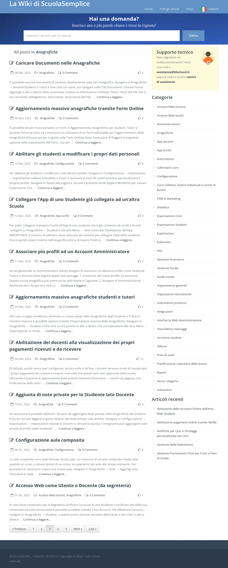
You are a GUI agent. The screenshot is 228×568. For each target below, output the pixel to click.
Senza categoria (167, 381)
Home (149, 9)
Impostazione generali (172, 285)
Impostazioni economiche (174, 294)
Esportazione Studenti (172, 225)
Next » (78, 529)
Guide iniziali (165, 277)
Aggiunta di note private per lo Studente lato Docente (71, 395)
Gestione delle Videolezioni (175, 445)
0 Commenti (70, 73)
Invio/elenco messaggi (172, 329)
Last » (92, 529)
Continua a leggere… (110, 97)
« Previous (19, 529)
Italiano (214, 9)
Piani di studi (165, 355)
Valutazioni (164, 390)
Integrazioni (165, 312)
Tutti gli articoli (169, 9)
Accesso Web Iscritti (170, 115)
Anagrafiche (46, 73)
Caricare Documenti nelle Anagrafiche (54, 63)
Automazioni (165, 159)
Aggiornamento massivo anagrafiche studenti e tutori (72, 297)
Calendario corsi (168, 168)
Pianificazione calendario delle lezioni (182, 364)
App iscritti (62, 216)
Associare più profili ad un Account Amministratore (69, 251)
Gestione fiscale (167, 268)
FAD (159, 251)
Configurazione (64, 164)
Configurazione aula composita (46, 440)
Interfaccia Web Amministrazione (179, 320)
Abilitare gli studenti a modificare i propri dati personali (74, 154)
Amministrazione (168, 124)
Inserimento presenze (171, 303)
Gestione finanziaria (170, 259)
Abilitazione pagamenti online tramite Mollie (186, 422)
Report (161, 372)
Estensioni (164, 242)
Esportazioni (165, 233)
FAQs (189, 9)
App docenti (165, 141)
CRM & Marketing (168, 199)
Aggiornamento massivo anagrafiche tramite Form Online (76, 108)
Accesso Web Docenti (52, 495)
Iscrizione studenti (169, 338)
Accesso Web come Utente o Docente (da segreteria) (70, 485)
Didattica (163, 207)
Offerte (162, 346)
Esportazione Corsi (169, 216)
